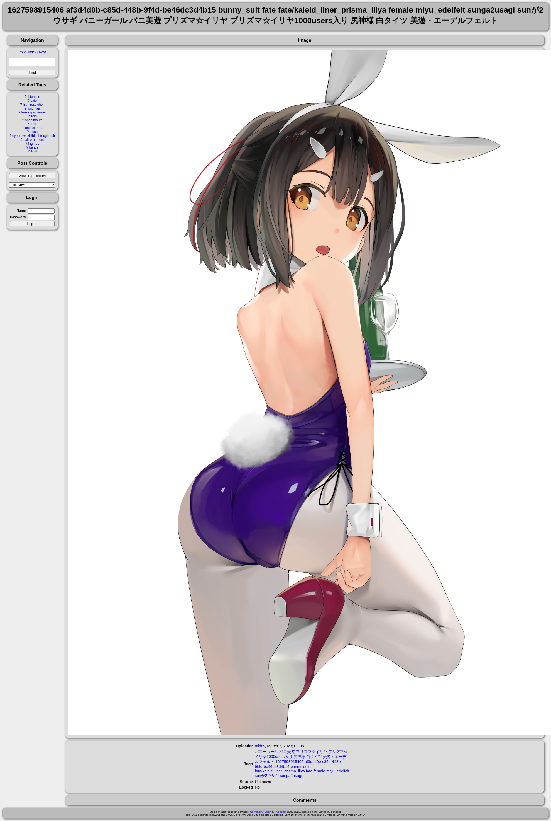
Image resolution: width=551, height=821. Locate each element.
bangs (33, 147)
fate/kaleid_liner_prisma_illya (280, 771)
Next (42, 52)
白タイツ (314, 756)
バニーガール (266, 751)
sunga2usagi (291, 775)
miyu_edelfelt (337, 771)
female (319, 771)
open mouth (34, 120)
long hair (33, 108)
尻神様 (299, 756)
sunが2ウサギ (267, 775)
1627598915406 (289, 761)
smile (34, 124)
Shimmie (255, 811)
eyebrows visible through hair (33, 136)
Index (32, 52)
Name (21, 211)
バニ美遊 (287, 751)
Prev (22, 52)
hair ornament (33, 140)
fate (309, 771)
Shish (267, 811)
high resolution (33, 104)
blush (34, 132)
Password (18, 217)
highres (33, 144)
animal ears (33, 128)
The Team (280, 811)
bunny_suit (300, 766)
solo (34, 116)
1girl (34, 151)
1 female (33, 97)
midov (260, 746)
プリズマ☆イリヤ (311, 751)
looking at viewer (33, 112)
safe (34, 101)
